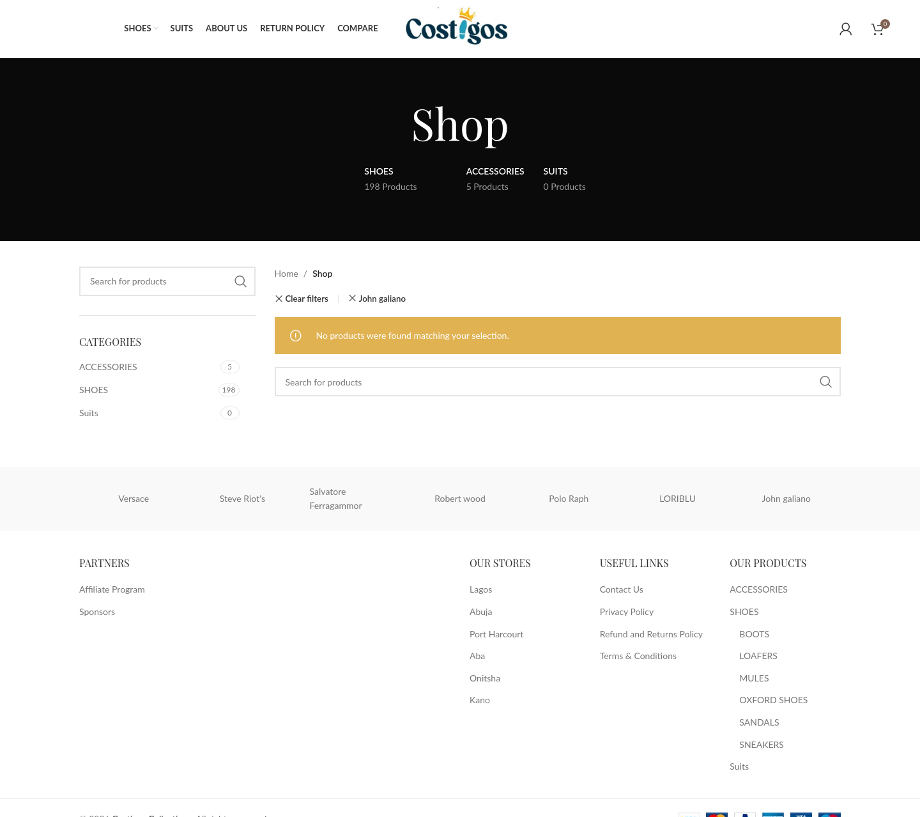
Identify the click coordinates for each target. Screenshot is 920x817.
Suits (88, 412)
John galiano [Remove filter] (382, 298)
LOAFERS (758, 655)
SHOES (93, 389)
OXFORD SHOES (773, 699)
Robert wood (460, 498)
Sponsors (97, 611)
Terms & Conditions (638, 655)
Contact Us (621, 589)
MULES (754, 678)
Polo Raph (568, 498)
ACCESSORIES (108, 366)
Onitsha (485, 678)
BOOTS (754, 633)
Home (286, 273)
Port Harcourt (496, 633)
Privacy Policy (627, 611)
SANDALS (759, 722)
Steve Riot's (242, 498)
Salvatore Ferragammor (336, 498)
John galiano (786, 498)
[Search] (167, 281)
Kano (480, 699)
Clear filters (306, 299)
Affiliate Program (112, 589)
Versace (133, 498)
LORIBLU (677, 498)
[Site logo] (463, 27)
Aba (477, 655)
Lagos (481, 589)
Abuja (481, 611)
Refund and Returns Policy (651, 633)
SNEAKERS (761, 744)
